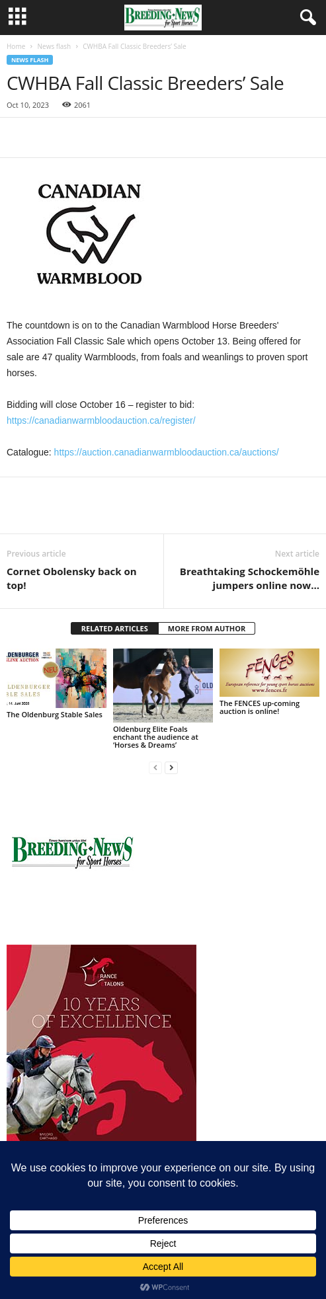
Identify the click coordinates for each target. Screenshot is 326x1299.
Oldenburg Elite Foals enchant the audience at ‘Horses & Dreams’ (155, 737)
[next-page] (171, 767)
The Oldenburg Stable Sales (54, 714)
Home (16, 46)
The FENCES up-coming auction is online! (260, 707)
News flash (54, 46)
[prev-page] (155, 767)
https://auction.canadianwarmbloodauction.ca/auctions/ (166, 452)
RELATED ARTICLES (114, 628)
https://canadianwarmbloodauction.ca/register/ (101, 420)
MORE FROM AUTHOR (206, 628)
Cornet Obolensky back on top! (72, 578)
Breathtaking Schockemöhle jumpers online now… (249, 578)
